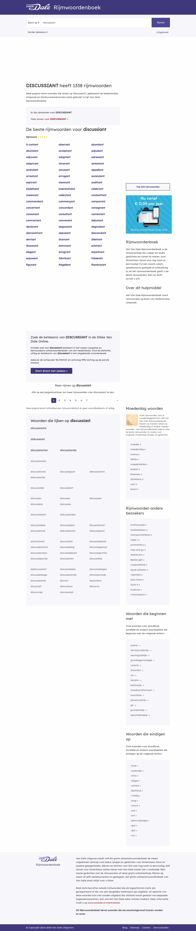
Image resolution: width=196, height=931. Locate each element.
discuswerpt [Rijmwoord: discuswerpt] (66, 592)
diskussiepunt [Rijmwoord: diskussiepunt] (97, 530)
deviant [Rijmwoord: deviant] (31, 239)
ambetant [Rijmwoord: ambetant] (97, 163)
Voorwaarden (161, 927)
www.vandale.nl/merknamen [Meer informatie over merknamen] (104, 902)
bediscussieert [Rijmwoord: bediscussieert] (39, 569)
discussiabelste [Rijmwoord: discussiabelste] (97, 541)
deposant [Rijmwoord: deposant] (65, 233)
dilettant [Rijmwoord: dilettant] (96, 239)
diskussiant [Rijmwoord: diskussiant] (38, 439)
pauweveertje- (138, 700)
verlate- (134, 665)
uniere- (134, 645)
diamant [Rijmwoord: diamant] (64, 239)
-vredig (134, 795)
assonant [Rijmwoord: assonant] (64, 182)
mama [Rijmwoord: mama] (134, 454)
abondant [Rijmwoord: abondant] (97, 144)
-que (133, 825)
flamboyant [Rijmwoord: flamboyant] (98, 264)
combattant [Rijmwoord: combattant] (98, 195)
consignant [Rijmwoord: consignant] (98, 207)
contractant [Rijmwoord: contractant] (33, 220)
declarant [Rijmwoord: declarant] (32, 226)
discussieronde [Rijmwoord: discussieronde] (97, 574)
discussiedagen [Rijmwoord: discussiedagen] (98, 569)
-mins (133, 775)
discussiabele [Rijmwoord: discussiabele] (38, 525)
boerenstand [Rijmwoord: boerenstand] (67, 188)
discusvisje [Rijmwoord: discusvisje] (37, 592)
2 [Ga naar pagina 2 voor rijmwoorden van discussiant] (59, 400)
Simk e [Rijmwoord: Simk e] (134, 584)
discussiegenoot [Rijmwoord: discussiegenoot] (98, 547)
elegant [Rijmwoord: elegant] (31, 252)
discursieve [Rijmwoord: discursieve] (66, 586)
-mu (132, 835)
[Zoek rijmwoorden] (58, 22)
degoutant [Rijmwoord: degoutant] (65, 226)
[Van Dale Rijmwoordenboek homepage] (40, 7)
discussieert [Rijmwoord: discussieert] (66, 487)
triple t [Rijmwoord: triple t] (134, 539)
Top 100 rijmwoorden (148, 186)
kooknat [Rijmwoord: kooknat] (135, 589)
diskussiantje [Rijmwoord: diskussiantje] (38, 477)
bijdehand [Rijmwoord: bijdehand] (32, 188)
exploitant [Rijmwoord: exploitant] (97, 252)
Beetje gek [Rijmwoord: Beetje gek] (136, 559)
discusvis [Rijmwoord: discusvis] (94, 586)
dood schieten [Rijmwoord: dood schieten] (138, 569)
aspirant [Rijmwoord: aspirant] (31, 182)
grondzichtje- (137, 710)
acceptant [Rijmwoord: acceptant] (65, 150)
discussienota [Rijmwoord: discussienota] (38, 471)
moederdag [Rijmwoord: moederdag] (137, 449)
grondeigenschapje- (141, 660)
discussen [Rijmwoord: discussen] (36, 498)
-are (132, 810)
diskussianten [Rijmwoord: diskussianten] (97, 471)
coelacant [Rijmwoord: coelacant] (32, 195)
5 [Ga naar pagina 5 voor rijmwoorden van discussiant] (76, 400)
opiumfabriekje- (139, 715)
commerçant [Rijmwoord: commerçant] (67, 201)
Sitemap (134, 927)
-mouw (134, 805)
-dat (132, 830)
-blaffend (135, 790)
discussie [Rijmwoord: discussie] (65, 498)
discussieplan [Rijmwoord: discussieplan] (67, 525)
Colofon (146, 927)
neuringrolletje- (139, 655)
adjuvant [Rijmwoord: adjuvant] (32, 157)
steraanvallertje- (139, 650)
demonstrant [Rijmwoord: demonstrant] (34, 233)
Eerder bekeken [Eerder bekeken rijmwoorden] (37, 32)
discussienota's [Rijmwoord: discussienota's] (39, 552)
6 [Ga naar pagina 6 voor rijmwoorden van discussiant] (81, 400)
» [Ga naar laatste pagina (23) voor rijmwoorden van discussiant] (117, 400)
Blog (124, 927)
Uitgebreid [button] (162, 32)
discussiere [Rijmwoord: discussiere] (37, 504)
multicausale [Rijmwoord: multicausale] (137, 524)
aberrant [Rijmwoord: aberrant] (64, 144)
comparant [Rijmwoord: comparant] (98, 201)
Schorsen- (135, 670)
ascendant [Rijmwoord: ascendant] (98, 176)
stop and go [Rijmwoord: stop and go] (137, 549)
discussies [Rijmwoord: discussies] (65, 504)
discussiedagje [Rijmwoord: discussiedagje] (39, 574)
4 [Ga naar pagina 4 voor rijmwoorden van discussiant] (70, 400)
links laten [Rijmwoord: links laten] (136, 579)
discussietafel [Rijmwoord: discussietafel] (38, 580)
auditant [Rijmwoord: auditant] (96, 182)
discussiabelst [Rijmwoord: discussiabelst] (38, 514)
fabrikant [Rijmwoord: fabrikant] (65, 258)
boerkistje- (136, 685)
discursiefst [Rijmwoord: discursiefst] (66, 541)
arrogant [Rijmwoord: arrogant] (64, 176)
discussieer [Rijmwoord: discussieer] (95, 498)
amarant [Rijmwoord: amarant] (64, 163)
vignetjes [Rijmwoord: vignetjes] (135, 574)
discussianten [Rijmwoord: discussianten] (39, 450)
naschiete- (136, 695)
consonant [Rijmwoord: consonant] (32, 214)
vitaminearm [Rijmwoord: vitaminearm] (137, 594)
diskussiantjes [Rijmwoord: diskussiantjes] (68, 514)
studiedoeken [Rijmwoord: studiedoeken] (138, 529)
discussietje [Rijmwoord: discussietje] (95, 558)
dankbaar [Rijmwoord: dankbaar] (136, 479)
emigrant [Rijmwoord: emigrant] (64, 252)
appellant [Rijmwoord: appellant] (97, 169)
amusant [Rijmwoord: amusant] (64, 169)
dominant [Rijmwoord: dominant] (65, 245)
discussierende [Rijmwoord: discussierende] (68, 574)
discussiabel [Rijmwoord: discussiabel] (37, 487)
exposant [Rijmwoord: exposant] (32, 258)
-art (132, 815)
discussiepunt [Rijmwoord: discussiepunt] (67, 471)
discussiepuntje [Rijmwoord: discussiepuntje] (39, 558)
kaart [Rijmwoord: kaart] (133, 489)
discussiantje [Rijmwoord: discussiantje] (68, 450)
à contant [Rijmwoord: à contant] (32, 144)
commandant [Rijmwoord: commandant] (34, 201)
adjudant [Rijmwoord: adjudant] (97, 150)
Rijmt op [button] (32, 22)
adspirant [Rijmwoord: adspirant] (32, 163)
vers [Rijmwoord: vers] (132, 484)
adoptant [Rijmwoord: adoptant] (65, 157)
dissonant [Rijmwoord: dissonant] (32, 245)
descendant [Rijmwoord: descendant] (98, 233)
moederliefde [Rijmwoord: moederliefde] (138, 464)
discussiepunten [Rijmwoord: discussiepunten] (98, 552)
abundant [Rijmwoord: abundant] (32, 150)
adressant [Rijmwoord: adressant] (97, 157)
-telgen (134, 780)
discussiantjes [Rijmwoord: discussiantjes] (38, 461)
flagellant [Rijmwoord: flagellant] (65, 264)
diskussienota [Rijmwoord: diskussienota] (67, 530)
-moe (133, 765)
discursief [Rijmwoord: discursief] (36, 586)
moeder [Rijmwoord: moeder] (134, 444)
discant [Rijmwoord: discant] (64, 580)
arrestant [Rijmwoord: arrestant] (32, 176)
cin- (132, 675)
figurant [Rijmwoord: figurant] (31, 264)
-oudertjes (136, 770)
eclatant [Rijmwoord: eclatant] (96, 245)
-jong (133, 800)
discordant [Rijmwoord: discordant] (95, 580)
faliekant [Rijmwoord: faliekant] (97, 258)
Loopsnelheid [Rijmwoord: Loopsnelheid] (137, 564)
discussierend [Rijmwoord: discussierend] (97, 525)
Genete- (134, 680)
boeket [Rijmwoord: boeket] (134, 469)
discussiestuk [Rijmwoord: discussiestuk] (38, 530)
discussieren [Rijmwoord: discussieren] (67, 558)
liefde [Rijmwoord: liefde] (133, 459)
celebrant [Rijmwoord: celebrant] (97, 188)
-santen (134, 785)
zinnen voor (51, 119)
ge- (132, 705)
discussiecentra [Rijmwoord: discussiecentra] (39, 547)
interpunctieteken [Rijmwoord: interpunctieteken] (140, 534)
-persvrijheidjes (139, 820)
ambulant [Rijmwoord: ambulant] (32, 169)
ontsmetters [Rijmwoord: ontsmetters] (137, 544)
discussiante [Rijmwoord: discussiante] (38, 428)
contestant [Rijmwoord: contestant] (98, 214)
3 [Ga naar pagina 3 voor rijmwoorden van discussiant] (64, 400)
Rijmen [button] (161, 22)
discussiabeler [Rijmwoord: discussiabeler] (68, 569)
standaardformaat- (141, 690)
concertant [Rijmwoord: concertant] (33, 207)
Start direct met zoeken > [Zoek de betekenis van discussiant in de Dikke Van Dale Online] (51, 370)
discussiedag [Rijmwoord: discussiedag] (67, 547)
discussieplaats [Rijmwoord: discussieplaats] (68, 552)
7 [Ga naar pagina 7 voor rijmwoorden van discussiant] (86, 400)
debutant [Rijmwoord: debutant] (97, 220)
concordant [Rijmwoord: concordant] (66, 207)
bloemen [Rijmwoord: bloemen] (135, 474)
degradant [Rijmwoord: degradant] (98, 226)
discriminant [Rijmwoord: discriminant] (38, 541)
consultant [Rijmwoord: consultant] (65, 214)
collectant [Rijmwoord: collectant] (65, 195)
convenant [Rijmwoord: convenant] (65, 220)
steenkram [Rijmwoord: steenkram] (136, 554)
